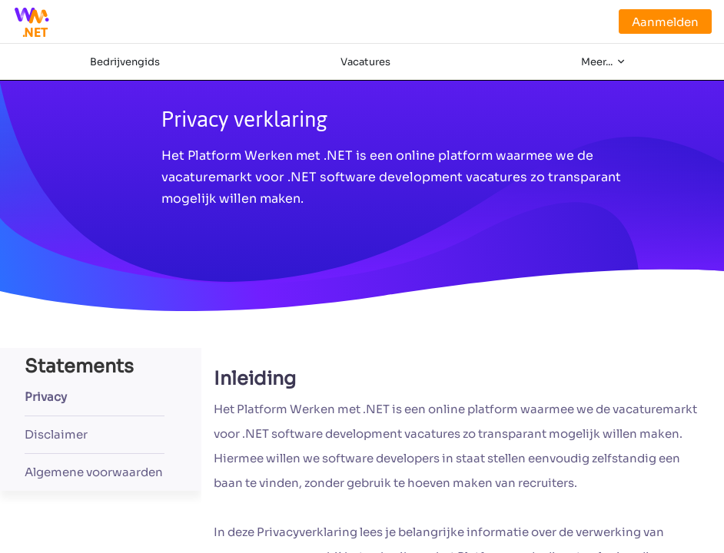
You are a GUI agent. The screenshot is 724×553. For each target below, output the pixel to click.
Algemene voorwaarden (94, 472)
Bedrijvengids (125, 61)
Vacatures (365, 61)
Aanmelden (665, 22)
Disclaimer (56, 434)
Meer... (598, 61)
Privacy (46, 396)
